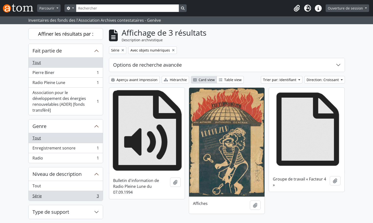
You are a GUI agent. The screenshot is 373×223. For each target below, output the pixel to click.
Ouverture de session (346, 8)
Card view (204, 79)
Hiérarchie (175, 79)
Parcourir (47, 8)
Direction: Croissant (323, 79)
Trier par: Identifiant (280, 79)
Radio (65, 159)
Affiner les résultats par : (65, 34)
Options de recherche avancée (147, 65)
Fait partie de (47, 50)
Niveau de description (57, 174)
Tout (36, 62)
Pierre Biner (65, 74)
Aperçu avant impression (134, 79)
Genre (39, 126)
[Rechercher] (127, 8)
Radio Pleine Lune (65, 84)
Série (65, 197)
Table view (230, 79)
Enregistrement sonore (65, 149)
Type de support (50, 212)
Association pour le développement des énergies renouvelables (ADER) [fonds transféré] (65, 101)
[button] (296, 8)
